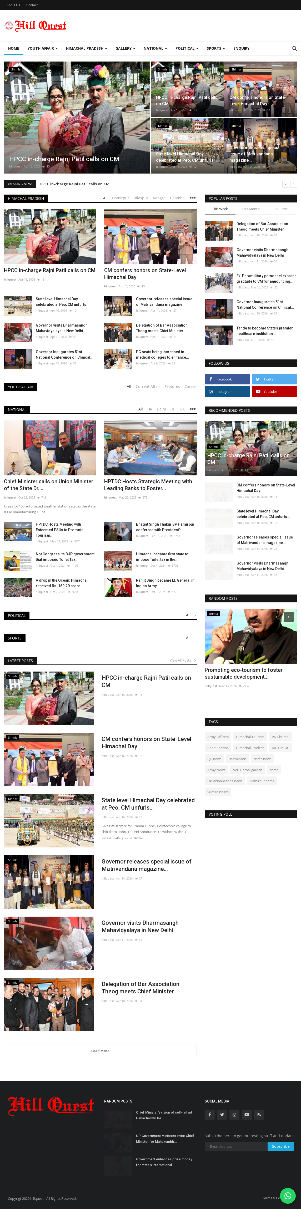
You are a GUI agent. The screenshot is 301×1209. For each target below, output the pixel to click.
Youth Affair (20, 386)
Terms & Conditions (277, 1198)
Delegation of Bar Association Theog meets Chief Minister (162, 328)
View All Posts (183, 660)
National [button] (155, 48)
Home (13, 48)
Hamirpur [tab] (120, 197)
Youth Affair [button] (43, 48)
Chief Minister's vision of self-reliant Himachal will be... (164, 1115)
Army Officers (218, 736)
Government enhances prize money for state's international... (164, 1162)
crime (274, 770)
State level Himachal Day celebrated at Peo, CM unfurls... (62, 302)
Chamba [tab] (177, 197)
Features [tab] (172, 386)
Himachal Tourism (250, 736)
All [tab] (105, 197)
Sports (15, 638)
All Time (281, 208)
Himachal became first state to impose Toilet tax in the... (162, 557)
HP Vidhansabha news (224, 781)
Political (17, 615)
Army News (216, 770)
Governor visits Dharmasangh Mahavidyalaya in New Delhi (62, 328)
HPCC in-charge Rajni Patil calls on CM (74, 183)
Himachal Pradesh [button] (86, 48)
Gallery (125, 48)
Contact (32, 5)
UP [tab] (172, 409)
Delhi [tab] (161, 409)
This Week (220, 208)
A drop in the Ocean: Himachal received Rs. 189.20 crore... (62, 583)
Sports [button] (216, 48)
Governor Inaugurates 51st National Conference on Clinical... (64, 354)
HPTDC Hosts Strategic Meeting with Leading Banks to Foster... (148, 484)
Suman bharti (218, 792)
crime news (262, 758)
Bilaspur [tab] (141, 197)
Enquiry (241, 48)
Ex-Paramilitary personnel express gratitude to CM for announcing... (267, 278)
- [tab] (195, 614)
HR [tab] (149, 409)
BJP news (214, 758)
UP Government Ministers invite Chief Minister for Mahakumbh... (165, 1139)
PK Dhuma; (280, 736)
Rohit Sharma (218, 747)
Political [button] (186, 48)
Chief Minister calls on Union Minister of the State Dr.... (48, 484)
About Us (13, 5)
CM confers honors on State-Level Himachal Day (145, 273)
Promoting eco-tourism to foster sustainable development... (244, 673)
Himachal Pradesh (26, 198)
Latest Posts (20, 660)
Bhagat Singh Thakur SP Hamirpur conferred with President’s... (165, 527)
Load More (100, 1050)
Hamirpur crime (262, 781)
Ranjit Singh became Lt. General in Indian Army (165, 583)
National (17, 409)
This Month (251, 208)
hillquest (15, 166)
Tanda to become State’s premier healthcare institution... (265, 331)
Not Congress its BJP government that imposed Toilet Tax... (65, 557)
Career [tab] (190, 386)
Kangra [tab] (159, 197)
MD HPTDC (280, 747)
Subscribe (281, 1146)
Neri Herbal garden (247, 770)
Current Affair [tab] (148, 386)
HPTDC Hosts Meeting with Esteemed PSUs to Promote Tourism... (59, 529)
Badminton (237, 758)
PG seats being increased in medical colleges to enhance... (162, 354)
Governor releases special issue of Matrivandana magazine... (164, 302)
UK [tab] (182, 409)
